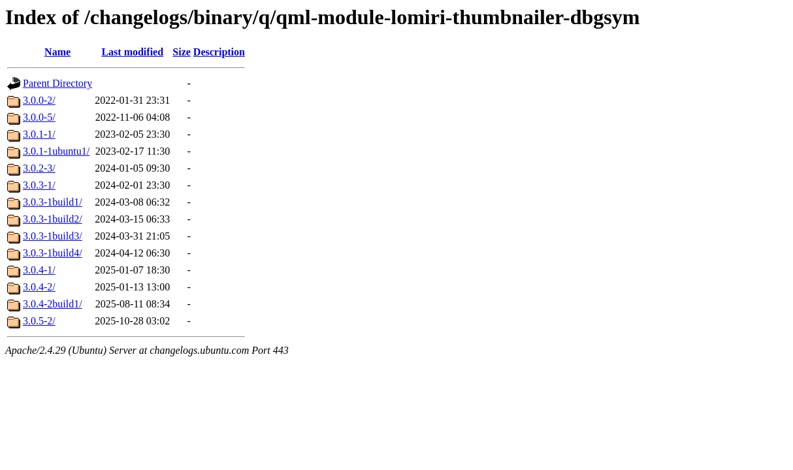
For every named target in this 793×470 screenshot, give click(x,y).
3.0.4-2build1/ (52, 303)
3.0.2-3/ (39, 168)
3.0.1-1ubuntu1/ (56, 151)
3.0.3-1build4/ (52, 252)
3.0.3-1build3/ (52, 236)
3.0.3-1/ (39, 185)
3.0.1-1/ (39, 134)
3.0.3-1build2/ (52, 219)
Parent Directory (57, 83)
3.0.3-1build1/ (52, 202)
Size (181, 51)
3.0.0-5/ (39, 117)
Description (219, 51)
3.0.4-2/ (39, 286)
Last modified (132, 51)
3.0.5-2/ (39, 320)
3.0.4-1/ (39, 269)
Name (57, 51)
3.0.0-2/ (39, 100)
